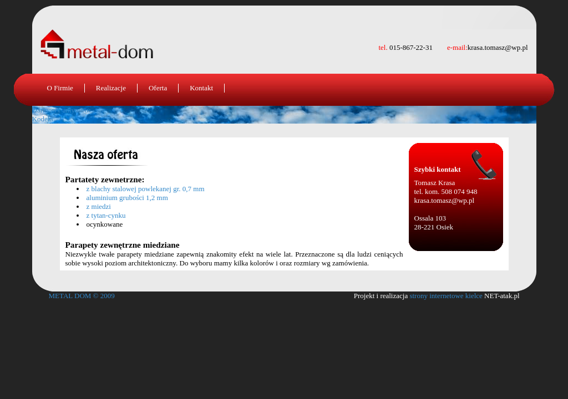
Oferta (158, 88)
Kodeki (42, 119)
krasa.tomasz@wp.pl (444, 200)
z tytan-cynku (106, 215)
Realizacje (111, 88)
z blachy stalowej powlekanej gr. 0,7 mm (146, 189)
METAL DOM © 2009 (82, 295)
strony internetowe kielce (445, 295)
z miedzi (99, 206)
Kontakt (201, 88)
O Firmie (60, 88)
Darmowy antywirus (62, 110)
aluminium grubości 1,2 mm (127, 197)
